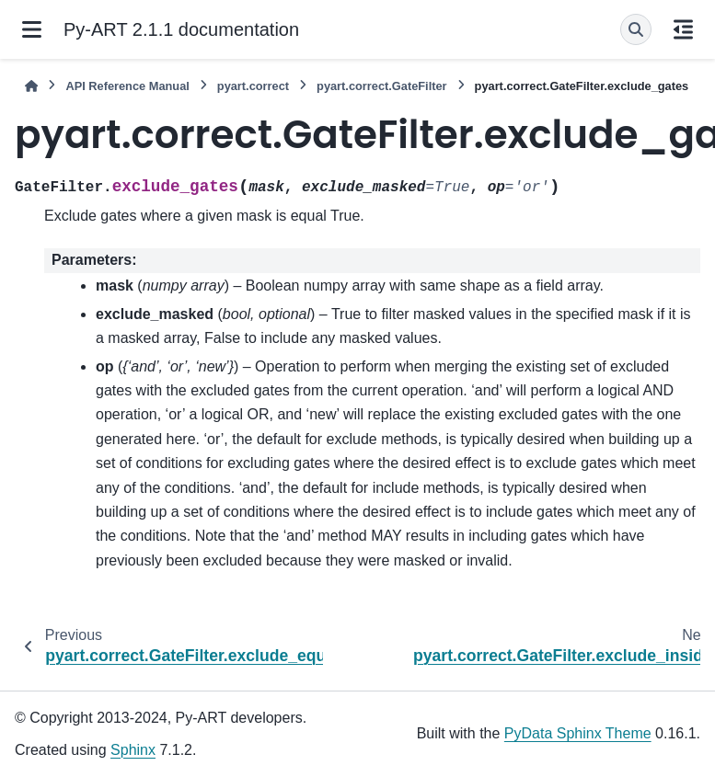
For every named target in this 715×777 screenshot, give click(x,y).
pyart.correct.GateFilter (382, 86)
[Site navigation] (32, 29)
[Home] (31, 86)
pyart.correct (253, 86)
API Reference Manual (127, 86)
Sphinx (133, 750)
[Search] (636, 29)
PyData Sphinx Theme (578, 733)
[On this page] (683, 29)
